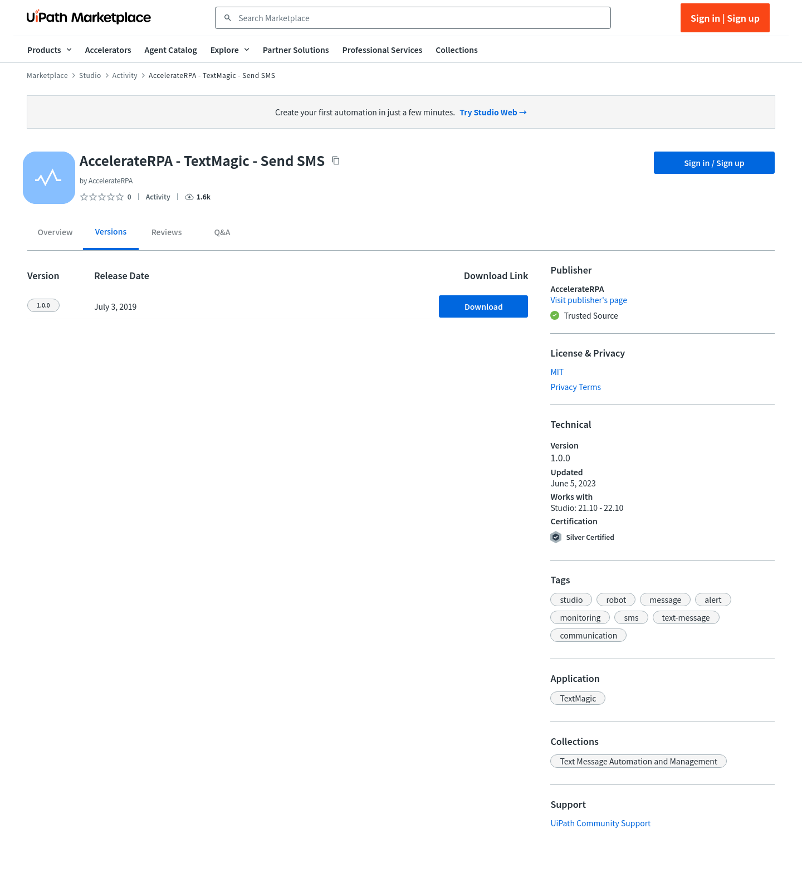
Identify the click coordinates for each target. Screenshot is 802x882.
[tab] (55, 234)
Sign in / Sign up (714, 162)
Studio (90, 75)
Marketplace (47, 75)
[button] (571, 599)
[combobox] (421, 18)
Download (483, 306)
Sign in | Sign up (725, 18)
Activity (125, 75)
